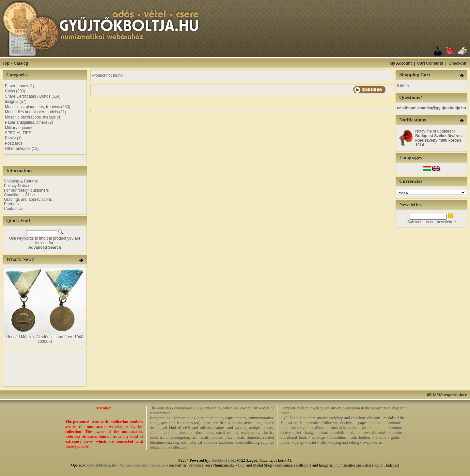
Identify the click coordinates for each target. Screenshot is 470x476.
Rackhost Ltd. (223, 460)
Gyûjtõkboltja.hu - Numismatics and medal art (126, 465)
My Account (401, 63)
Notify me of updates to (438, 138)
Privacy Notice (16, 185)
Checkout (457, 63)
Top (6, 63)
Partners (11, 204)
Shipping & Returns (21, 181)
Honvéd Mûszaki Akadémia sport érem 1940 (44, 337)
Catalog (21, 63)
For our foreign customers (26, 190)
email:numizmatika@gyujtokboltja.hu (431, 108)
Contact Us (13, 208)
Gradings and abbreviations (28, 199)
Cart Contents (430, 63)
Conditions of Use (19, 195)
